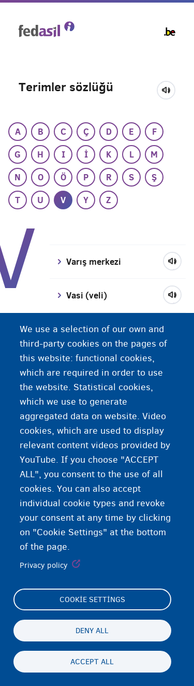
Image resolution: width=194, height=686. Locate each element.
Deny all (92, 630)
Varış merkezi (93, 261)
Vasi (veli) (86, 295)
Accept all (92, 661)
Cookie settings (92, 599)
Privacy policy (44, 565)
